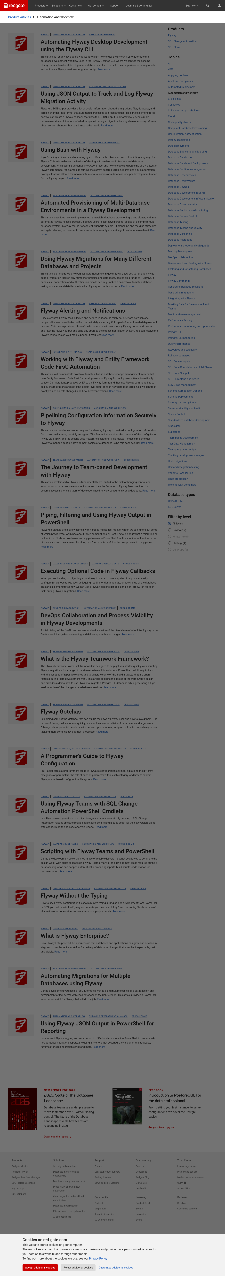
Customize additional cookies (116, 1267)
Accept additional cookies (40, 1267)
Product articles (19, 17)
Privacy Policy (98, 1258)
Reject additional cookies (78, 1267)
